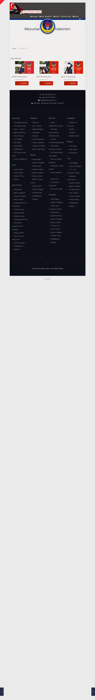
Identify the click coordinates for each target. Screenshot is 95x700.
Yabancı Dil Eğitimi (20, 196)
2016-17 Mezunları (68, 77)
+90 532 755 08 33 (48, 97)
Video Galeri (73, 149)
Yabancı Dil (54, 179)
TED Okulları (18, 139)
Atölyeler (35, 136)
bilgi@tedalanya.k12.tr (48, 100)
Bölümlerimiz (36, 166)
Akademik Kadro (19, 216)
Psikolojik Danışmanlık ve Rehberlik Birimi (54, 132)
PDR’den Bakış (19, 209)
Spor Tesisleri (36, 126)
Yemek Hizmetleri (38, 139)
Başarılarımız (18, 146)
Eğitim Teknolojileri (38, 149)
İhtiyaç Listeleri (19, 233)
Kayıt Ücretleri (18, 173)
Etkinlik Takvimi (74, 136)
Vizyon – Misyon (19, 129)
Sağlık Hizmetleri (37, 129)
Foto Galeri (73, 146)
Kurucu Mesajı (18, 136)
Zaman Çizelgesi (19, 243)
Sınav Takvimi (36, 186)
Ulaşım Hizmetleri (38, 142)
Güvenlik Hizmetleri (38, 146)
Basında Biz (73, 153)
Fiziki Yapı (35, 123)
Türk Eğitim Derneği (20, 123)
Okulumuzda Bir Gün (21, 219)
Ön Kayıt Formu (74, 189)
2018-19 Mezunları (19, 77)
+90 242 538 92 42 (48, 94)
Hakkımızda (18, 189)
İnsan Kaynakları (56, 172)
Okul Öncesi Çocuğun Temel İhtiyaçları (17, 226)
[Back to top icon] (47, 264)
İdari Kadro (17, 142)
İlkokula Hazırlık (19, 213)
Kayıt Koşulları (18, 169)
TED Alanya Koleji (20, 126)
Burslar (16, 179)
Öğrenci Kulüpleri (38, 173)
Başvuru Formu (19, 176)
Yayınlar (71, 129)
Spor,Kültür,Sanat (56, 189)
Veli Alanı (72, 132)
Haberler (17, 249)
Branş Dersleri (18, 199)
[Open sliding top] (2, 2)
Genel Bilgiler (36, 159)
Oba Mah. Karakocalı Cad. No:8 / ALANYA (48, 103)
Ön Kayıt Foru (55, 226)
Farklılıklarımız (18, 149)
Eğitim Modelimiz (19, 132)
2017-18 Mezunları (43, 77)
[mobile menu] (80, 19)
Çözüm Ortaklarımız (20, 159)
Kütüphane (36, 132)
